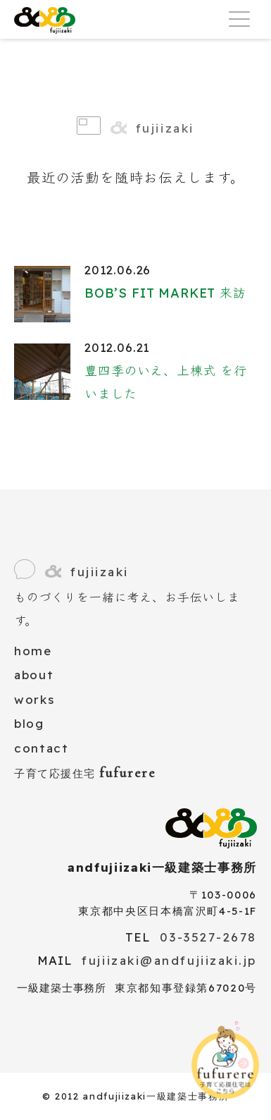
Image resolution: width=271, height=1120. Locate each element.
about (33, 674)
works (34, 699)
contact (41, 748)
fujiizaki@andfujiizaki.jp (169, 960)
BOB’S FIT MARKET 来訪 (165, 293)
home (33, 650)
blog (29, 723)
